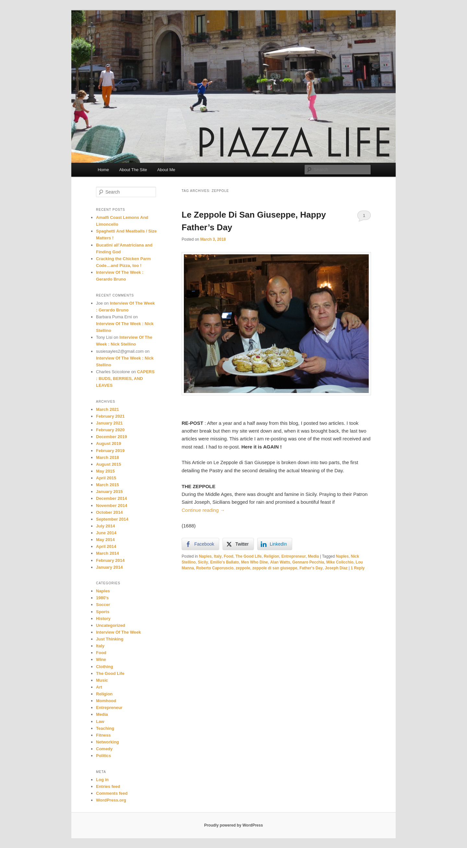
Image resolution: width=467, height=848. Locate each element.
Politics (103, 755)
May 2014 (105, 539)
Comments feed (112, 793)
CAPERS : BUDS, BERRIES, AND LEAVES (125, 378)
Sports (102, 611)
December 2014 (111, 498)
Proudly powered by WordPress (233, 825)
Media (313, 556)
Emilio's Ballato (224, 562)
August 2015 (108, 464)
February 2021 (110, 416)
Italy (218, 556)
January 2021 (109, 423)
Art (99, 687)
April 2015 (106, 477)
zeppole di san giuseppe (274, 568)
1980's (102, 597)
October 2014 (109, 512)
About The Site (133, 169)
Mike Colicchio (339, 562)
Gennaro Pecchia (308, 562)
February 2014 (110, 560)
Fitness (103, 735)
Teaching (105, 728)
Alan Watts (280, 562)
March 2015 (107, 484)
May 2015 (105, 471)
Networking (107, 742)
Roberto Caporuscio (215, 568)
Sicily (203, 562)
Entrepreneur (293, 556)
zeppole (243, 568)
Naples (205, 556)
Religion (271, 556)
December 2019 (111, 436)
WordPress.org (111, 800)
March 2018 (107, 457)
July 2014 (105, 526)
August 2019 (108, 443)
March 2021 (107, 409)
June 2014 (106, 532)
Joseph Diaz (336, 568)
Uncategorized (110, 625)
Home (103, 169)
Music (102, 680)
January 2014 (109, 567)
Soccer (103, 604)
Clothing (104, 666)
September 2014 (112, 519)
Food (228, 556)
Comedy (104, 748)
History (103, 618)
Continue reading (203, 510)
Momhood (106, 700)
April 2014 (106, 546)
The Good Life (248, 556)
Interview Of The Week (118, 632)
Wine (101, 659)
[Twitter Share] (238, 544)
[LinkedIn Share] (274, 544)
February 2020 (110, 429)
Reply (358, 568)
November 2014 (111, 505)
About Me (166, 169)
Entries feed (108, 786)
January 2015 (109, 491)
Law (100, 721)
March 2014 (107, 553)
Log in (102, 779)
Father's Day (311, 568)
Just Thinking (110, 639)
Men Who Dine (254, 562)
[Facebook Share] (200, 544)
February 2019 (110, 450)
